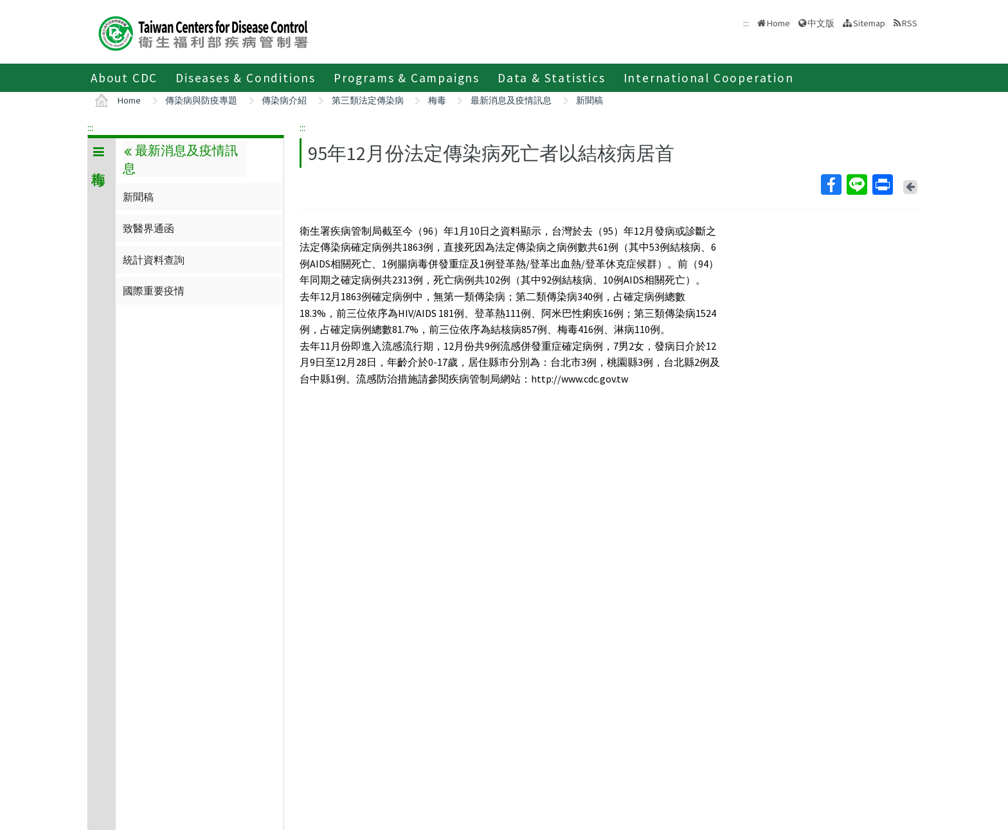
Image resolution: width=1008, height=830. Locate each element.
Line (856, 184)
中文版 (820, 23)
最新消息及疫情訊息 (511, 100)
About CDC (124, 78)
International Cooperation (709, 78)
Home (778, 23)
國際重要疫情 (153, 290)
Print (882, 184)
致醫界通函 (148, 228)
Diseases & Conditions (246, 78)
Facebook (831, 184)
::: (90, 127)
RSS (909, 23)
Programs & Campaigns (407, 78)
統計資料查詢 (153, 259)
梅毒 (437, 100)
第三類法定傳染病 (368, 100)
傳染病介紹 (284, 100)
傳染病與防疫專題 (201, 100)
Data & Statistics (552, 78)
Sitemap (869, 23)
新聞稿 (589, 100)
